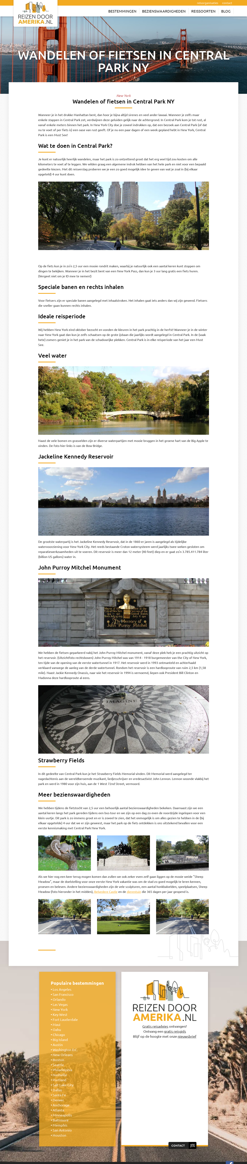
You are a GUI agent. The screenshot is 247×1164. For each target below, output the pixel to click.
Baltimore (61, 1120)
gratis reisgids (175, 1031)
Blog (226, 11)
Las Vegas (60, 1004)
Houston (59, 1135)
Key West (60, 1014)
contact (227, 3)
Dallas (57, 1090)
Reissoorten (203, 11)
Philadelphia (62, 1070)
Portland (59, 1080)
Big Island (60, 1040)
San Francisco (63, 994)
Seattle (58, 1065)
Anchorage (61, 1105)
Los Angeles (62, 989)
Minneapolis (62, 1115)
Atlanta (58, 1110)
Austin (58, 1045)
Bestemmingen (122, 11)
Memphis (60, 1125)
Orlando (59, 999)
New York (60, 1009)
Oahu (57, 1029)
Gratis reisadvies (155, 1026)
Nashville (60, 1075)
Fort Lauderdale (65, 1019)
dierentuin (134, 891)
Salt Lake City (63, 1085)
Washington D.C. (65, 1050)
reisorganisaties (207, 3)
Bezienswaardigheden (164, 11)
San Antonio (62, 1130)
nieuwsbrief (187, 1036)
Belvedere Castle (106, 891)
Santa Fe (59, 1095)
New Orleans (63, 1055)
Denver (58, 1100)
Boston (58, 1060)
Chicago (59, 1034)
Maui (56, 1024)
